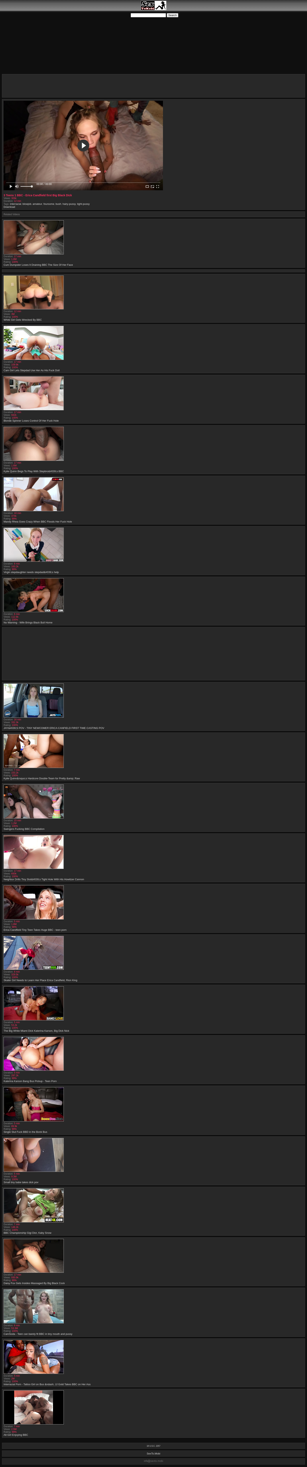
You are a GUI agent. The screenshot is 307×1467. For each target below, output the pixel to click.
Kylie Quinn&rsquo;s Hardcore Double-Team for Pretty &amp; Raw (42, 778)
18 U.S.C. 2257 (153, 1446)
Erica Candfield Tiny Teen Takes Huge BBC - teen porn (35, 929)
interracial (15, 203)
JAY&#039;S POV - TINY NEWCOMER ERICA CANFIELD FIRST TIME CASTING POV (54, 728)
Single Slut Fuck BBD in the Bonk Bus (25, 1131)
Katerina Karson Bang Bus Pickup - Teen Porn (30, 1081)
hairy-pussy (69, 203)
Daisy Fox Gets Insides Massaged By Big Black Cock (34, 1283)
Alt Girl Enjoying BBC (16, 1434)
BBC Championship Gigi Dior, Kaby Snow (27, 1232)
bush (58, 203)
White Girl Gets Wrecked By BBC (23, 319)
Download (9, 206)
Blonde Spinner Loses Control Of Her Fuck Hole (31, 420)
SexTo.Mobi (153, 1453)
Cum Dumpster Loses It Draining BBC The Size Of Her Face (38, 264)
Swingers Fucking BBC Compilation (24, 828)
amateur (37, 203)
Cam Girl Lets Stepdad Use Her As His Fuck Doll (32, 370)
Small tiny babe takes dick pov (21, 1182)
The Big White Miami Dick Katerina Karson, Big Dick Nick (36, 1030)
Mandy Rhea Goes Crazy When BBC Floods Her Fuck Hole (38, 521)
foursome (48, 203)
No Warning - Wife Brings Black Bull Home (28, 622)
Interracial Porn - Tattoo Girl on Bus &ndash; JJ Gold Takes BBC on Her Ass (47, 1384)
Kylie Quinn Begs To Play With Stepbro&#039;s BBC (34, 471)
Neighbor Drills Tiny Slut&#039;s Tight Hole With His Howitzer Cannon (44, 879)
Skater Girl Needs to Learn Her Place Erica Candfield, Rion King (40, 980)
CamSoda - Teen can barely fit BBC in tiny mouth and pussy (38, 1333)
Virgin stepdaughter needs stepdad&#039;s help (31, 572)
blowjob (27, 203)
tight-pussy (83, 203)
